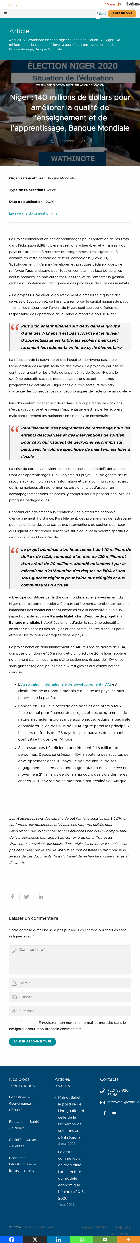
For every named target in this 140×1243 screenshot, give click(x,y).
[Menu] (5, 13)
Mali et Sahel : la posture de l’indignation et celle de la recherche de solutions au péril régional (71, 1117)
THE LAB (123, 1227)
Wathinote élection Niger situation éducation (63, 40)
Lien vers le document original (33, 213)
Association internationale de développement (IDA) (66, 684)
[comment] (70, 960)
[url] (70, 1011)
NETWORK (121, 1234)
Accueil (15, 40)
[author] (70, 983)
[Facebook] (104, 1113)
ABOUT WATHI (95, 1227)
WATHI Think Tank (39, 1227)
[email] (70, 997)
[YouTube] (114, 1113)
